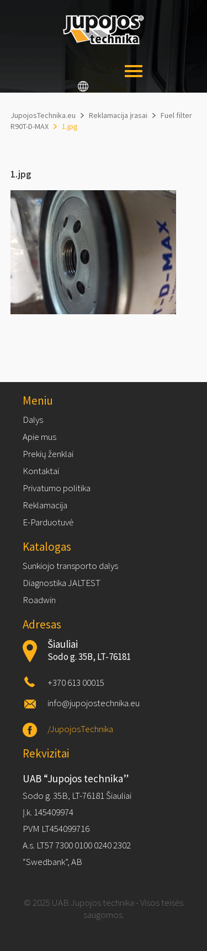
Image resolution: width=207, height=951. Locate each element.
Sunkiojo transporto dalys (70, 566)
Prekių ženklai (48, 454)
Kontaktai (41, 471)
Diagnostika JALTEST (61, 583)
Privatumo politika (57, 488)
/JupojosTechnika (80, 729)
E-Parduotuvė (48, 522)
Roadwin (39, 600)
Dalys (33, 419)
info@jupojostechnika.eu (93, 703)
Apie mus (39, 437)
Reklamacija (45, 505)
